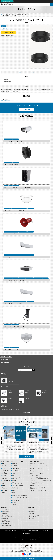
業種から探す (4, 507)
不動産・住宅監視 (6, 521)
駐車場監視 (4, 513)
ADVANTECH (5, 478)
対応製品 (32, 72)
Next (51, 440)
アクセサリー (15, 482)
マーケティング (32, 516)
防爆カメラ (14, 478)
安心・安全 (31, 518)
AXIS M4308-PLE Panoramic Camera (9, 100)
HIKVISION (4, 488)
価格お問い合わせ (8, 32)
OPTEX (3, 493)
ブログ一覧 (26, 456)
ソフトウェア (15, 488)
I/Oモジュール (15, 490)
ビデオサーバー (15, 502)
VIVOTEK (4, 465)
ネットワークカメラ (5, 461)
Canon (3, 467)
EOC (3, 487)
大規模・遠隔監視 (33, 509)
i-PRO (3, 468)
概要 (20, 72)
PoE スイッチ (15, 487)
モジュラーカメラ (16, 477)
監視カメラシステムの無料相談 (30, 530)
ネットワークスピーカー (17, 485)
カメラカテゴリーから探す (17, 461)
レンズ (13, 492)
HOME (7, 530)
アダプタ (14, 504)
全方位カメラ (15, 473)
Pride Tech (4, 490)
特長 (25, 72)
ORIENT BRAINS (6, 480)
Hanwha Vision (5, 470)
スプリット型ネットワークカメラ (19, 497)
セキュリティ (32, 511)
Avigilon (3, 482)
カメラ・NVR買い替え (34, 515)
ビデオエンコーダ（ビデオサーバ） (20, 495)
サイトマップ (44, 530)
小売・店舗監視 (5, 515)
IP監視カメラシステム (34, 461)
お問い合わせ (26, 109)
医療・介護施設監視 (6, 525)
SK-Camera (4, 473)
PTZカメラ (14, 467)
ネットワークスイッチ (17, 483)
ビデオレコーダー (16, 493)
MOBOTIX (4, 477)
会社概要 (26, 533)
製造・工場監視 (5, 511)
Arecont (3, 485)
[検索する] (33, 370)
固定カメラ (14, 463)
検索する (26, 366)
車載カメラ (14, 475)
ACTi (3, 483)
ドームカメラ (15, 465)
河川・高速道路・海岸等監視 (8, 509)
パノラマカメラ (15, 472)
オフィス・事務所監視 (7, 516)
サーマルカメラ (15, 470)
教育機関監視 (5, 518)
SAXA (3, 492)
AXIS (3, 463)
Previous (1, 440)
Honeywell (4, 472)
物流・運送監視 (5, 523)
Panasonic (4, 475)
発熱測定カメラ (15, 480)
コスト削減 (31, 513)
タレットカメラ (15, 468)
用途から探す (31, 507)
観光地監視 (4, 520)
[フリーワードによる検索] (25, 370)
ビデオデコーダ (15, 500)
